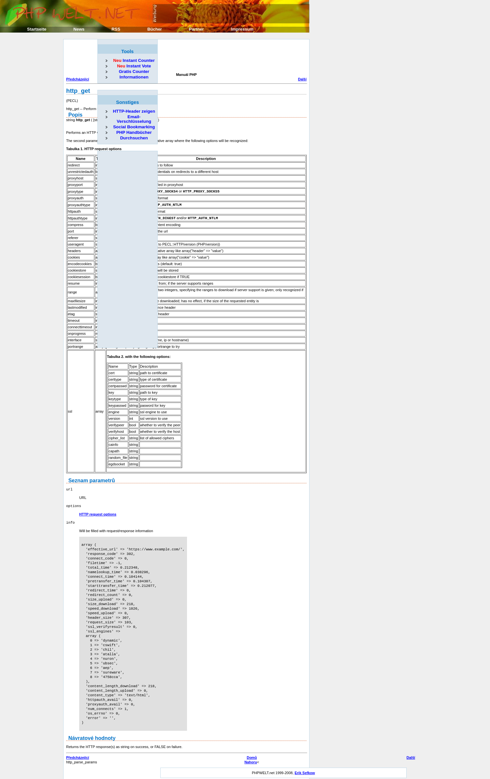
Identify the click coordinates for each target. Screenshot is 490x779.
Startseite (36, 29)
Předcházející (77, 79)
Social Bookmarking (134, 126)
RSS (115, 29)
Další (302, 79)
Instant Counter (134, 60)
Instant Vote (134, 66)
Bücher (154, 29)
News (78, 29)
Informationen (134, 77)
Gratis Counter (134, 71)
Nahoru (250, 760)
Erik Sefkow (305, 771)
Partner (196, 29)
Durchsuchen (134, 137)
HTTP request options (97, 513)
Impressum (242, 29)
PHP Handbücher (134, 132)
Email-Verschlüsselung (134, 119)
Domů (252, 756)
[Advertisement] (184, 56)
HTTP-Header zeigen (134, 111)
